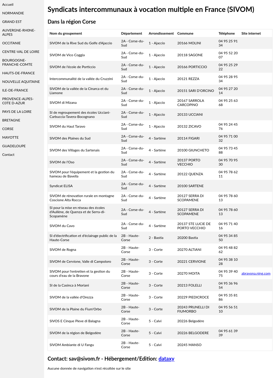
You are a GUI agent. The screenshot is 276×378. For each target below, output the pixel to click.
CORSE (7, 129)
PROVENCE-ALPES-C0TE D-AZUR (18, 101)
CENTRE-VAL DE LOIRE (20, 51)
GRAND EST (12, 21)
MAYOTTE (10, 137)
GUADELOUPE (14, 146)
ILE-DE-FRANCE (15, 90)
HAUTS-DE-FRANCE (18, 73)
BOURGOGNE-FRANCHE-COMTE (17, 62)
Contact (8, 154)
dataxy (166, 358)
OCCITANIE (11, 43)
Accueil (7, 4)
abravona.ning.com (255, 273)
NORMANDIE (13, 13)
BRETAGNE (11, 120)
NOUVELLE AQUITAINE (21, 81)
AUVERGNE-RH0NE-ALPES (18, 32)
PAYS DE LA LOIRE (16, 111)
